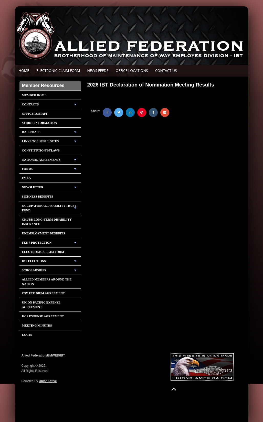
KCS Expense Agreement (43, 316)
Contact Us (166, 70)
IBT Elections (34, 261)
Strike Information (39, 123)
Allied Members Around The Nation (47, 282)
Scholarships (34, 270)
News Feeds (97, 70)
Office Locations (132, 70)
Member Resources (43, 85)
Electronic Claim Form (43, 252)
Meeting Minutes (37, 325)
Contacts (30, 104)
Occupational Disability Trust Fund (49, 208)
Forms (27, 169)
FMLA (26, 178)
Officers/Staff (35, 113)
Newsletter (33, 187)
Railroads (31, 132)
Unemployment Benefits (43, 233)
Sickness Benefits (37, 196)
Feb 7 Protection (37, 242)
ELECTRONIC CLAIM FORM (58, 70)
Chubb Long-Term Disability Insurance (47, 222)
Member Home (34, 95)
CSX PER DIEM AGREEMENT (43, 293)
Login (27, 335)
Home (24, 70)
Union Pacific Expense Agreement (41, 305)
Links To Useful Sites (40, 141)
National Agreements (41, 159)
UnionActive (48, 381)
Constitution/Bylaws (41, 150)
